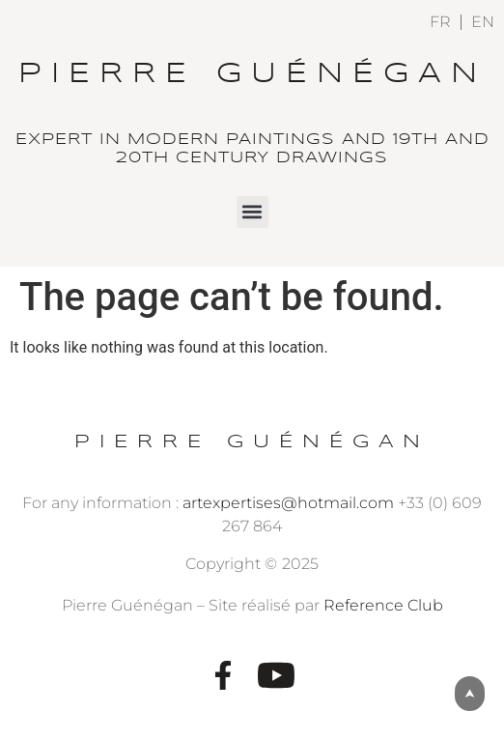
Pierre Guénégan (252, 74)
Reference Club (383, 605)
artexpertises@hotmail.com (288, 503)
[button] (252, 212)
